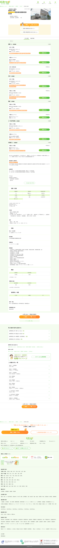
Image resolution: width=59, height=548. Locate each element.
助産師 (14, 491)
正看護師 (2, 491)
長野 (21, 473)
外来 (4, 496)
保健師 (11, 491)
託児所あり (31, 351)
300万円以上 (3, 509)
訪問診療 (46, 496)
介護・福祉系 (30, 496)
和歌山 (18, 479)
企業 (55, 503)
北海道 (8, 471)
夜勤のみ (13, 514)
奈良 (15, 479)
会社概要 (2, 533)
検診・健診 (36, 496)
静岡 (10, 477)
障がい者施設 (39, 503)
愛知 (4, 477)
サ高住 (34, 503)
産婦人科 (25, 521)
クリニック (27, 501)
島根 (12, 481)
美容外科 (2, 519)
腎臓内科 (35, 519)
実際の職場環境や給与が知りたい (30, 32)
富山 (10, 473)
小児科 (21, 521)
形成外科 (17, 521)
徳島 (4, 484)
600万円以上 (20, 509)
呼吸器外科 (47, 519)
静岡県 (17, 6)
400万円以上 (9, 509)
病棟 (2, 496)
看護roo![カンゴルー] (3, 6)
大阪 (4, 479)
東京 (4, 475)
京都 (7, 479)
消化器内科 (20, 519)
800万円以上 (32, 509)
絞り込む (11, 41)
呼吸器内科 (15, 519)
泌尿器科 (41, 521)
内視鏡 (50, 496)
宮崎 (20, 486)
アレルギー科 (21, 523)
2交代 (2, 514)
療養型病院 (17, 501)
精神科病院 (22, 501)
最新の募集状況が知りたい (29, 28)
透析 (21, 496)
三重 (12, 477)
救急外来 (14, 496)
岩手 (14, 471)
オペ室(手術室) (9, 496)
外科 (43, 519)
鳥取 (10, 481)
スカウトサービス (14, 443)
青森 (11, 471)
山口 (15, 481)
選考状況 (22, 441)
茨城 (16, 475)
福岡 (7, 486)
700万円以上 (26, 509)
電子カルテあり (10, 351)
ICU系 (18, 496)
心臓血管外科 (53, 519)
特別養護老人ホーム (50, 501)
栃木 (18, 475)
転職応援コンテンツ (24, 443)
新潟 (8, 473)
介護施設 (43, 501)
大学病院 (7, 501)
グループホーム (29, 503)
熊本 (15, 486)
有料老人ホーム (12, 503)
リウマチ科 (6, 523)
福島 (24, 471)
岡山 (7, 481)
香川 (7, 484)
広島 (4, 481)
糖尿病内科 (40, 519)
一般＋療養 (12, 501)
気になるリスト (52, 441)
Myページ (12, 441)
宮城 (17, 471)
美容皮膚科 (7, 519)
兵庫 (10, 479)
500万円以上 (15, 509)
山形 (22, 471)
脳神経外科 (8, 521)
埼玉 (10, 475)
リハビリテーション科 (14, 523)
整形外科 (13, 521)
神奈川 (7, 475)
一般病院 (2, 501)
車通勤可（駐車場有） (24, 351)
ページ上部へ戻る (29, 320)
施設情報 (32, 38)
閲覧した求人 (3, 443)
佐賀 (10, 486)
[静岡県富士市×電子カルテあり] (29, 331)
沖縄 (26, 486)
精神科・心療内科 (47, 521)
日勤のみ (9, 514)
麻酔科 (2, 523)
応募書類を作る (43, 441)
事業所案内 (3, 536)
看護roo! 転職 (11, 6)
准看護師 (7, 491)
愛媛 (10, 484)
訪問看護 (25, 496)
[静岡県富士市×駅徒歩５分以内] (29, 333)
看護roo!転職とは (4, 441)
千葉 (13, 475)
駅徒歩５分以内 (17, 351)
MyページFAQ (42, 443)
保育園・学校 (41, 496)
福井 (16, 473)
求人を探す (32, 441)
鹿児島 (23, 486)
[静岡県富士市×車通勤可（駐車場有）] (29, 336)
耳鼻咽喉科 (33, 521)
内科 (11, 519)
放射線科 (53, 521)
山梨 (18, 473)
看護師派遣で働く (33, 443)
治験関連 (54, 496)
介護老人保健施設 (4, 503)
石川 (13, 473)
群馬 (21, 475)
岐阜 (7, 477)
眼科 (29, 521)
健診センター (45, 503)
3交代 (5, 514)
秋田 (19, 471)
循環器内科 (26, 519)
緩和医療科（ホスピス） (30, 523)
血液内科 (30, 519)
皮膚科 (37, 521)
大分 (17, 486)
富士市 (21, 6)
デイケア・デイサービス (20, 503)
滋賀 (12, 479)
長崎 (12, 486)
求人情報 (27, 38)
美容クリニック (33, 501)
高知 (12, 484)
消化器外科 (3, 521)
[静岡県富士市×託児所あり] (29, 339)
